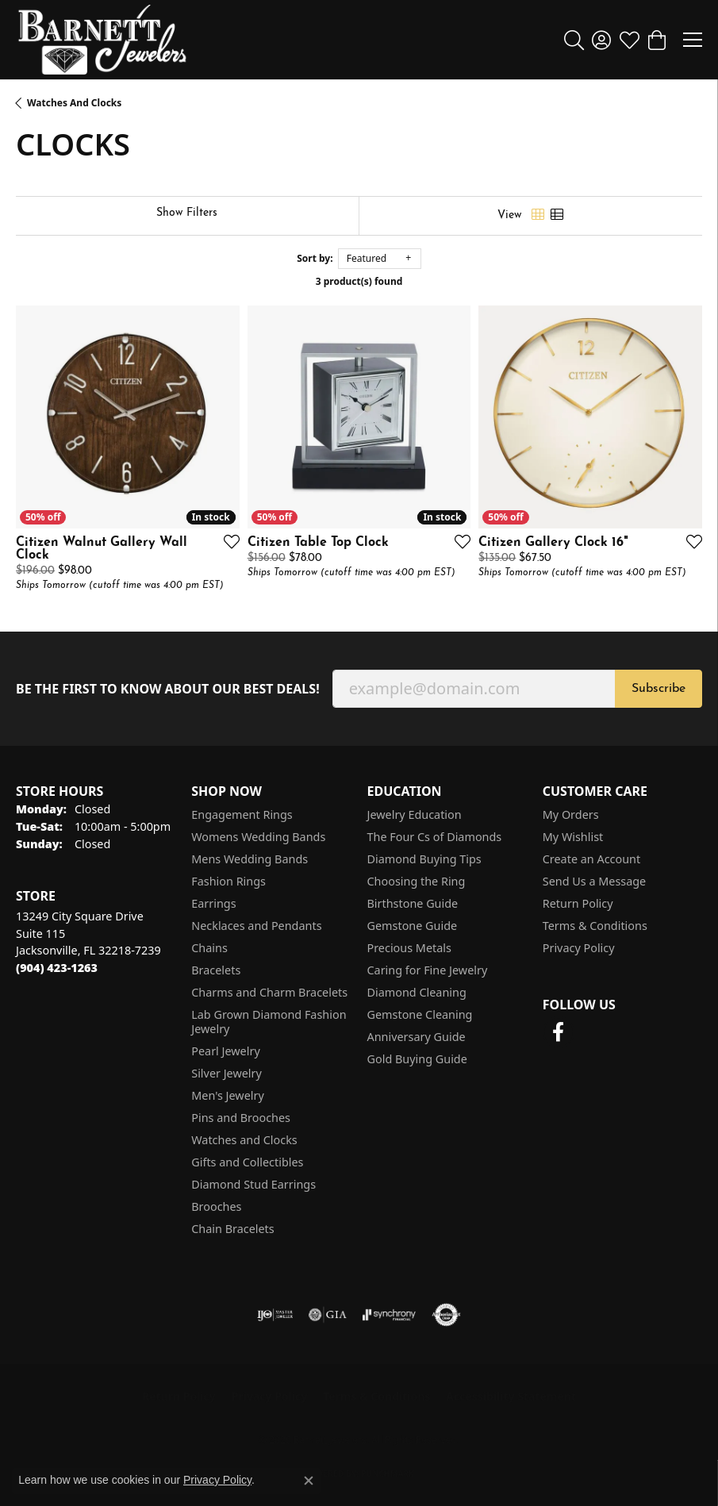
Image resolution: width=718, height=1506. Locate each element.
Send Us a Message (594, 881)
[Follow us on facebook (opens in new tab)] (558, 1032)
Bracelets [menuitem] (215, 970)
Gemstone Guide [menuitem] (412, 925)
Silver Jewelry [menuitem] (226, 1073)
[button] (574, 40)
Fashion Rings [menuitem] (228, 881)
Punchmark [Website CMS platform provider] (387, 1473)
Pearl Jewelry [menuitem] (225, 1050)
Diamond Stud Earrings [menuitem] (253, 1184)
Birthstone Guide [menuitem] (413, 903)
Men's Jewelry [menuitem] (227, 1095)
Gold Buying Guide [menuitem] (417, 1058)
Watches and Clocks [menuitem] (244, 1139)
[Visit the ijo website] (275, 1315)
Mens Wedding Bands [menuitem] (249, 858)
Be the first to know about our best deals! (168, 689)
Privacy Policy (579, 947)
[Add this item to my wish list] (227, 541)
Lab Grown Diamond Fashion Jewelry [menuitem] (268, 1021)
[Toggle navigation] (692, 40)
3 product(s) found (359, 281)
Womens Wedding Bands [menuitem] (258, 836)
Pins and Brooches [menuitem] (240, 1117)
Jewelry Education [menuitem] (414, 814)
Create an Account (591, 858)
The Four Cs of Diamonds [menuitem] (434, 836)
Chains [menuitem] (209, 947)
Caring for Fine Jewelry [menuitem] (427, 970)
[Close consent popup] (308, 1480)
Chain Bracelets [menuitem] (232, 1228)
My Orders (571, 814)
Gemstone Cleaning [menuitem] (420, 1014)
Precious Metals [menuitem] (409, 947)
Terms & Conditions (595, 925)
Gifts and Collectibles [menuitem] (247, 1162)
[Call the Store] (57, 967)
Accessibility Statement (511, 1396)
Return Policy (578, 903)
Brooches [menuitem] (216, 1206)
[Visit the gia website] (328, 1315)
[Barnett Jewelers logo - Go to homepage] (102, 39)
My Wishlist (573, 836)
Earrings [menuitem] (213, 903)
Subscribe (658, 688)
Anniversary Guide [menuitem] (416, 1036)
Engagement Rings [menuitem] (242, 814)
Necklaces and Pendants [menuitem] (256, 925)
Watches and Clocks (74, 102)
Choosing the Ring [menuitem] (416, 881)
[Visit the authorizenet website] (446, 1315)
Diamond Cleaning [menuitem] (417, 992)
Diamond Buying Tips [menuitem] (424, 858)
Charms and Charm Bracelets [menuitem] (269, 992)
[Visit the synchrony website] (389, 1315)
